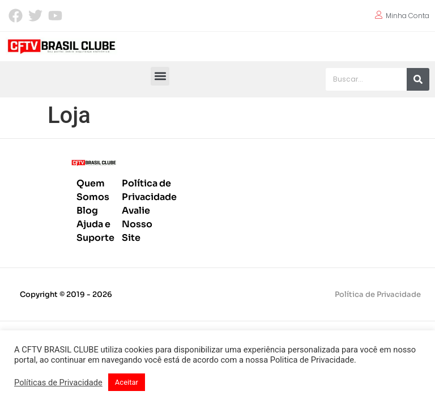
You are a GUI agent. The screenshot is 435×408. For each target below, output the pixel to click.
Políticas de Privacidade (58, 382)
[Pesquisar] (418, 79)
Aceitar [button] (126, 382)
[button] (160, 76)
